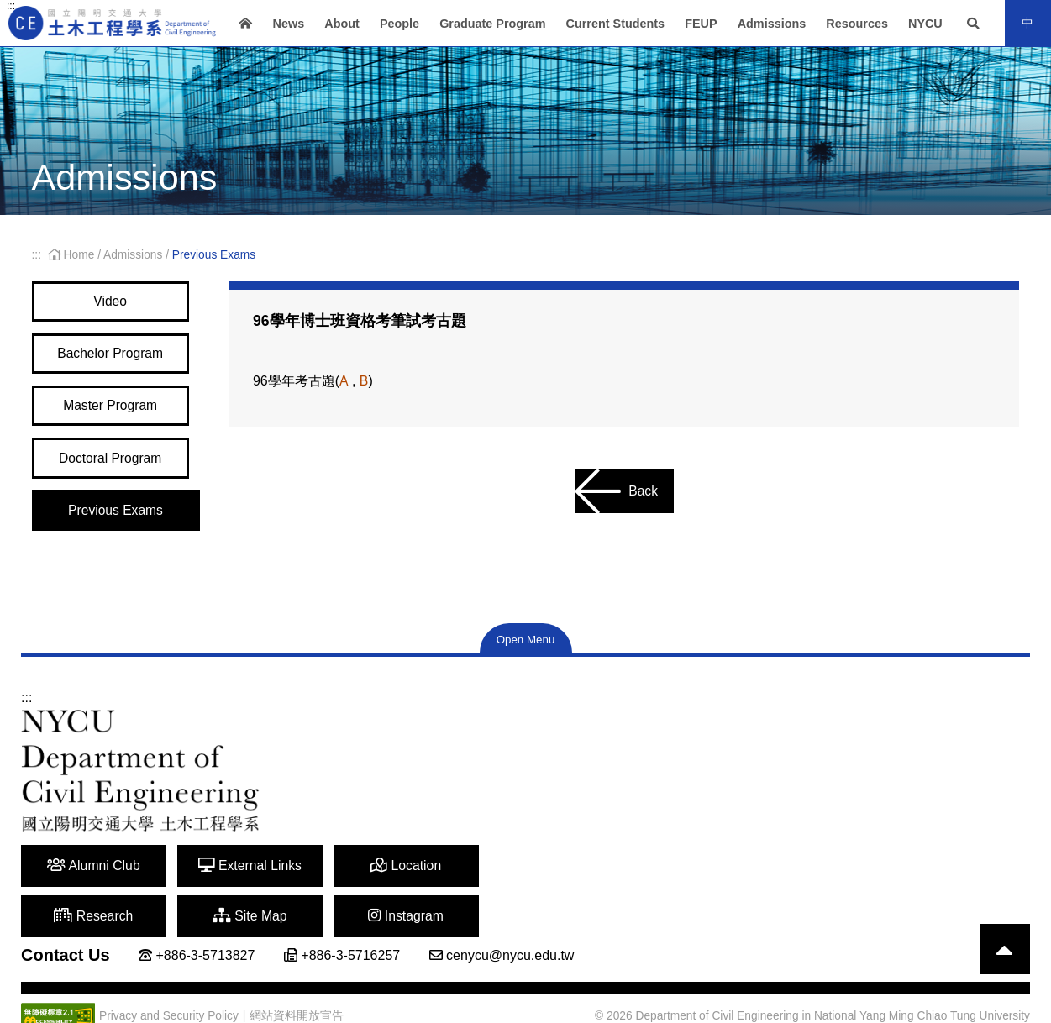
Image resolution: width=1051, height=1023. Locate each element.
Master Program (115, 415)
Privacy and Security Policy (169, 984)
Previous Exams (116, 528)
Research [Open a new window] (499, 884)
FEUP (701, 23)
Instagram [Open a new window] (775, 884)
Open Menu (526, 659)
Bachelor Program (115, 359)
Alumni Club (84, 884)
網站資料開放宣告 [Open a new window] (297, 984)
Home (72, 255)
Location (360, 884)
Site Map (637, 884)
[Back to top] (1005, 918)
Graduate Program (492, 23)
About (342, 23)
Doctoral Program (115, 471)
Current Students (615, 23)
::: (11, 6)
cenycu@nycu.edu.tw (510, 923)
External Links (222, 884)
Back (616, 492)
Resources (857, 23)
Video (115, 303)
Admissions (772, 23)
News (289, 23)
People (399, 23)
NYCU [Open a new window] (925, 23)
